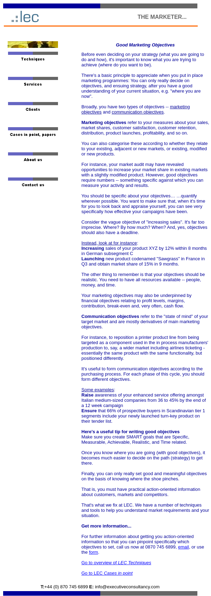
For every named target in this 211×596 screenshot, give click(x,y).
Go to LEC (107, 573)
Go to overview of (116, 562)
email (183, 547)
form (93, 552)
